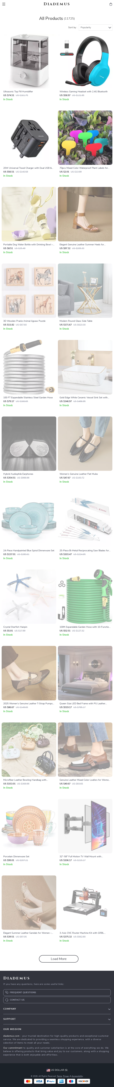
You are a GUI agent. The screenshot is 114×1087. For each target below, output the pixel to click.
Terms (59, 1076)
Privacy (66, 1076)
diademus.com (11, 1036)
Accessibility (77, 1076)
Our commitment (13, 1048)
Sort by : (72, 27)
